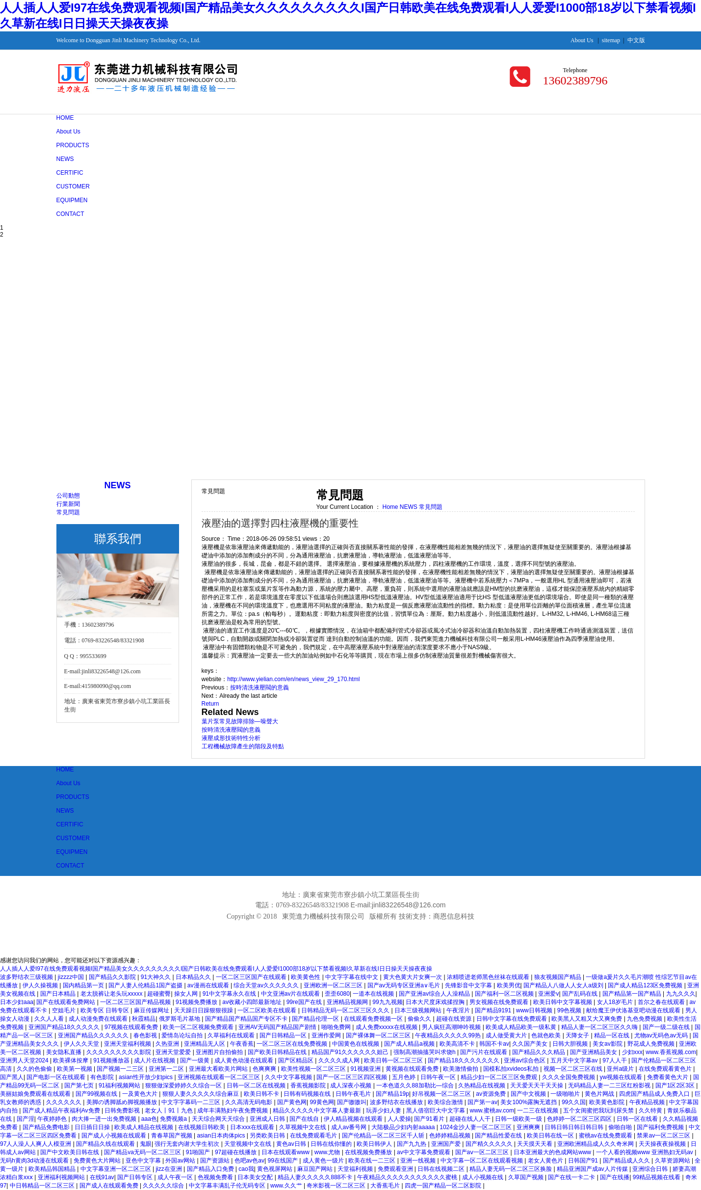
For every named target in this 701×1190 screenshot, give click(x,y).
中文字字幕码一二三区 (191, 1102)
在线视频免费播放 (369, 1152)
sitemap (611, 40)
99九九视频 (387, 1002)
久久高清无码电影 (249, 1102)
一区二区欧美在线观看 (267, 1010)
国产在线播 (614, 1177)
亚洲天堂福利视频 (128, 1043)
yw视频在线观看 (621, 1077)
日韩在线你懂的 (332, 1143)
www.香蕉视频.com (671, 1052)
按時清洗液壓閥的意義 (259, 687)
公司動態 (68, 495)
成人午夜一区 (175, 1177)
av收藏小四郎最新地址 (252, 1002)
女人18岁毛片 (616, 1002)
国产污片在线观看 (484, 1052)
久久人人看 (49, 1018)
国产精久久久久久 (490, 1143)
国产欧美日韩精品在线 (278, 1052)
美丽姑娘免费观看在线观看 (36, 1093)
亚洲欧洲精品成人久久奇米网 (596, 1143)
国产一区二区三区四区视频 (352, 1077)
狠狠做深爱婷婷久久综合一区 (184, 1085)
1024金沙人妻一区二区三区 (476, 1127)
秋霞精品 (144, 1018)
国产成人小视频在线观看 (114, 1135)
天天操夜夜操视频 (663, 1143)
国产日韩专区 (135, 1177)
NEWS (409, 506)
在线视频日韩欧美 (202, 1127)
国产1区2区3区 (675, 1085)
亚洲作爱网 (327, 1035)
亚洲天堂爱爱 (174, 1052)
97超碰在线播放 (237, 1152)
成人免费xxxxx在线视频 (387, 1027)
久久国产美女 (530, 1043)
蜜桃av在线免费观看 (606, 1135)
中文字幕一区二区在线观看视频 (482, 1160)
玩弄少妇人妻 (384, 1110)
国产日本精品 (58, 993)
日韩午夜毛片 (354, 1093)
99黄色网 (322, 1102)
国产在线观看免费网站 (66, 1002)
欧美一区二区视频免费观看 (199, 1027)
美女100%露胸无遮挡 (529, 1102)
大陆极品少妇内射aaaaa (404, 1127)
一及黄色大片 (140, 1093)
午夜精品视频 (647, 1102)
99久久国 (574, 1102)
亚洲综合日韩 (650, 1168)
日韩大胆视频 (570, 1043)
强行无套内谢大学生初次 (188, 1143)
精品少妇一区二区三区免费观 (500, 1077)
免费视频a (174, 1118)
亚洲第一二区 (167, 1068)
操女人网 (186, 993)
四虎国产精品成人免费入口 (655, 1093)
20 (326, 538)
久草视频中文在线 (303, 1127)
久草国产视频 (526, 1177)
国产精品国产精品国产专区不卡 (247, 1018)
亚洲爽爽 (529, 1127)
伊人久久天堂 (82, 1043)
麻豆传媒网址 (152, 1010)
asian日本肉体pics (221, 1135)
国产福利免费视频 (661, 1127)
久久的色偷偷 (35, 1068)
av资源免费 (491, 1093)
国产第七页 (79, 1085)
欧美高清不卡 (458, 1043)
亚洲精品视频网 (348, 1002)
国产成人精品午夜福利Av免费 (62, 1110)
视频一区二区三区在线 (574, 1068)
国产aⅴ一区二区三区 (483, 1152)
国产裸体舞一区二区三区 (379, 1035)
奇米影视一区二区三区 (337, 1185)
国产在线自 (304, 1118)
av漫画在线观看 (209, 985)
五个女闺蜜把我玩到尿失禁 (599, 1110)
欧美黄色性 (306, 977)
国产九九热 (412, 1143)
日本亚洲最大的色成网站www (553, 1152)
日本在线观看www (286, 1152)
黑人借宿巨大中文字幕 (436, 1110)
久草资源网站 (673, 1160)
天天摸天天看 (535, 1143)
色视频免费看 (216, 1177)
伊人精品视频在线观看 (354, 1118)
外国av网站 (181, 1160)
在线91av (102, 1177)
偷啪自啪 (620, 1127)
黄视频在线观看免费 (413, 1068)
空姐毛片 (64, 1010)
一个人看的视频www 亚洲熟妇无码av (645, 1152)
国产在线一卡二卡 (572, 1177)
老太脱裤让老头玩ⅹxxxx (112, 993)
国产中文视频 (529, 1093)
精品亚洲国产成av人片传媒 (593, 1168)
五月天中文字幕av (574, 1060)
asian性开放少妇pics (146, 1077)
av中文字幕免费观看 (424, 1152)
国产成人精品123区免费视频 (646, 985)
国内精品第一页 (84, 985)
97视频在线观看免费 (132, 1027)
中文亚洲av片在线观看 (291, 993)
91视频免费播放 (197, 1002)
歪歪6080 (337, 993)
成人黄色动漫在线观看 (244, 1060)
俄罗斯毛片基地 (180, 1018)
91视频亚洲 (366, 1068)
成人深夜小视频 (351, 1085)
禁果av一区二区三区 (664, 1135)
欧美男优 (508, 985)
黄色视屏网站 (275, 1168)
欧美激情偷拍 (461, 1068)
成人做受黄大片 (507, 1035)
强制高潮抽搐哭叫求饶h (425, 1052)
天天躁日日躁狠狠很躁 (204, 1010)
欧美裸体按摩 (71, 1060)
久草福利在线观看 (232, 1035)
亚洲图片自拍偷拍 (220, 1052)
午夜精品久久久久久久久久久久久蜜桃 (408, 1177)
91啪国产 (199, 1152)
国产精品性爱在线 (499, 1135)
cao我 (246, 1168)
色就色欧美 (546, 1035)
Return (210, 703)
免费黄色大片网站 (98, 1160)
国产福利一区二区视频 (505, 993)
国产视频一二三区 (121, 1068)
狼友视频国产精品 (558, 977)
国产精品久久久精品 (539, 1052)
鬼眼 (146, 1143)
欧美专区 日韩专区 (105, 1010)
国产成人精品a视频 (410, 1043)
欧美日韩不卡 (262, 1093)
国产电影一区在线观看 (56, 1077)
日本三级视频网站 (418, 1010)
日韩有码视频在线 (308, 1093)
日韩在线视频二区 (441, 1168)
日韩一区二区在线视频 (257, 1085)
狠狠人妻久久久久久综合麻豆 (201, 1093)
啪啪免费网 (336, 1027)
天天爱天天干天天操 (537, 1085)
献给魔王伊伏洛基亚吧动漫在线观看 (634, 1010)
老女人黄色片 (546, 1160)
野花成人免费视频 (651, 1043)
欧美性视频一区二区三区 (314, 1068)
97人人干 (615, 1060)
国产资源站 (215, 1160)
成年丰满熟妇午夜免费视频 (233, 1110)
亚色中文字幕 (144, 1160)
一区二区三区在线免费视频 (293, 1043)
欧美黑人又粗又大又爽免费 (587, 1018)
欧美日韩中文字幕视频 (563, 1002)
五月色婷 (404, 1077)
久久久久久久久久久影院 (119, 1052)
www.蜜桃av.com (492, 1110)
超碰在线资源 (454, 1018)
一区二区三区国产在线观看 (252, 977)
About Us (582, 40)
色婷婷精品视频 (450, 1135)
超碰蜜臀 (159, 993)
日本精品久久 (194, 977)
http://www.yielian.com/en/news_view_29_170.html (293, 679)
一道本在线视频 (374, 993)
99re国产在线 (304, 1002)
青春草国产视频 (172, 1135)
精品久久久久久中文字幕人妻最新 (318, 1110)
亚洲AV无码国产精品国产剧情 (278, 1027)
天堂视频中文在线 (248, 1143)
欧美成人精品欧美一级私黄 (522, 1027)
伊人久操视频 (41, 985)
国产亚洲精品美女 (594, 1052)
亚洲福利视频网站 (62, 1177)
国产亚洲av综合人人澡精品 (435, 993)
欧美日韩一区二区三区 (394, 1060)
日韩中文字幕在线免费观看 (512, 1018)
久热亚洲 (168, 1043)
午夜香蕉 (242, 1043)
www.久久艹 (287, 1185)
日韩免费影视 (122, 1110)
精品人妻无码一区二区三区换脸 (511, 1168)
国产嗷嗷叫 (351, 1102)
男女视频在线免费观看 (499, 1002)
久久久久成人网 (339, 1060)
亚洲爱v (548, 993)
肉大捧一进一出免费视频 (105, 1118)
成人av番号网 (349, 1127)
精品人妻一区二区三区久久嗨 (600, 1027)
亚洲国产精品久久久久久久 (94, 1035)
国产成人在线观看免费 (109, 1185)
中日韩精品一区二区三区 (43, 1185)
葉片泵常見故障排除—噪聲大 (240, 721)
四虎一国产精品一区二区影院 (444, 1185)
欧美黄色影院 (607, 1102)
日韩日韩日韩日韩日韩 (575, 1127)
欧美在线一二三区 (372, 1160)
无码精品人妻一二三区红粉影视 (610, 1085)
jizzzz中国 (72, 977)
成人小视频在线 (483, 1177)
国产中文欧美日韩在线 (70, 1152)
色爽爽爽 (265, 1068)
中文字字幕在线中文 (352, 977)
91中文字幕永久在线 (230, 993)
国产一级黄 (195, 1060)
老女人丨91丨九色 (169, 1110)
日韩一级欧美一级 (519, 1118)
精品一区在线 (612, 1035)
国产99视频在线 (97, 1093)
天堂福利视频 (356, 1168)
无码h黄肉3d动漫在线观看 (35, 1160)
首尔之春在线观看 (662, 1002)
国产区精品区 (296, 1060)
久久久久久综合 (164, 1185)
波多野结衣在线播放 (397, 1102)
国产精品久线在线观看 (106, 1143)
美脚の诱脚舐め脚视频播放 (122, 1102)
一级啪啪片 (565, 1093)
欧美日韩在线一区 (551, 1135)
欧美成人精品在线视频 (144, 1127)
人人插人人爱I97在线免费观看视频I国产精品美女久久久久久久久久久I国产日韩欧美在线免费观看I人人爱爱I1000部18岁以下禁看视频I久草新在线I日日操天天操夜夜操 (216, 968)
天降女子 (578, 1035)
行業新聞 (68, 504)
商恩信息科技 (453, 916)
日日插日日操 (93, 1127)
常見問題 (68, 512)
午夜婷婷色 (52, 1118)
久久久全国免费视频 (569, 1077)
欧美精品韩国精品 (52, 1168)
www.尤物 (328, 1152)
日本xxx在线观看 (253, 1127)
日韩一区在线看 (638, 1118)
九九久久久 (681, 993)
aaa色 (149, 1118)
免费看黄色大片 (668, 1077)
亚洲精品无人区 (205, 1043)
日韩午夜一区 (438, 1077)
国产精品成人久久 (627, 1160)
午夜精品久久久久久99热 (448, 1035)
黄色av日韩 (292, 1143)
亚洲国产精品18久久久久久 (65, 1027)
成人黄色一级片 (324, 1160)
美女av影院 (608, 1043)
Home (390, 506)
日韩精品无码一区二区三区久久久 (346, 1010)
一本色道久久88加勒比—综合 (415, 1085)
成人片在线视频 (155, 1060)
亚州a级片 (621, 1068)
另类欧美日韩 (268, 1135)
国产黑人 (12, 1077)
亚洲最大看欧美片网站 (219, 1068)
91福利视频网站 (120, 1085)
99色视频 (570, 1010)
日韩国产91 (584, 1160)
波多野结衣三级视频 (27, 977)
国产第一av (482, 1102)
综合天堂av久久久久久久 (267, 985)
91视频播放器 (112, 1060)
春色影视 (145, 1035)
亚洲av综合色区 (525, 1060)
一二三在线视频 (538, 1110)
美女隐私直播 (64, 1052)
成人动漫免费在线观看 (99, 1018)
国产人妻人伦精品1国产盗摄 (146, 985)
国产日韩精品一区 (284, 1035)
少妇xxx (632, 1052)
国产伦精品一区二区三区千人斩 (384, 1135)
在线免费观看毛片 (314, 1135)
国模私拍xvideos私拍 (511, 1068)
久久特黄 (651, 1110)
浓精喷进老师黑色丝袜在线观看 (489, 977)
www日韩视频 (535, 1010)
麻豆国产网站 (315, 1168)
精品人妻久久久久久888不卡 (316, 1177)
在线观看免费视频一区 (374, 1018)
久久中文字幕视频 (289, 1077)
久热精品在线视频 (482, 1085)
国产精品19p (392, 1093)
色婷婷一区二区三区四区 (580, 1118)
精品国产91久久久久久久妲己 (351, 1052)
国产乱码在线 (580, 993)
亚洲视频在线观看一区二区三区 (219, 1077)
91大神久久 (157, 977)
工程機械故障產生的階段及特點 (243, 746)
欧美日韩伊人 (375, 1143)
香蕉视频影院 (308, 1085)
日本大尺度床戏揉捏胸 (436, 1002)
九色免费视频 (645, 1018)
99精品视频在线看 (657, 1177)
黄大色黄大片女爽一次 (413, 977)
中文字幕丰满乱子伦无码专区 (228, 1185)
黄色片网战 (600, 1093)
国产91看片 (430, 1118)
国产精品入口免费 (211, 1168)
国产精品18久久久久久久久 (464, 1060)
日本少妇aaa (16, 1002)
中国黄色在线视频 (356, 1043)
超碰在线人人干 (470, 1118)
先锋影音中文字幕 (469, 985)
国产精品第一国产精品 (632, 993)
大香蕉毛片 (385, 1185)
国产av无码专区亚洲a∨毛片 (404, 985)
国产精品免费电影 (47, 1127)
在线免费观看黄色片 (666, 1068)
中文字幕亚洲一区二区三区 (116, 1168)
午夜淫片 (458, 1010)
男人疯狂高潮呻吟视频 (452, 1027)
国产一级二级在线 (667, 1027)
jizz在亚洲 (169, 1168)
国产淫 (25, 1118)
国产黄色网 (292, 1102)
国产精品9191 (494, 1010)
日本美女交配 (255, 1177)
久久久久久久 (64, 1102)
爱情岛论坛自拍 (182, 1035)
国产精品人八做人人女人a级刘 (564, 985)
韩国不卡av (494, 1043)
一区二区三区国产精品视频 (136, 1002)
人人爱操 (399, 1118)
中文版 (636, 40)
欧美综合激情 (446, 1102)
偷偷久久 (420, 1018)
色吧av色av (249, 1160)
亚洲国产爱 (446, 1143)
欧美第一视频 (75, 1068)
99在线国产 (283, 1160)
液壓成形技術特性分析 (231, 738)
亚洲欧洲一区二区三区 (334, 985)
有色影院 (102, 1077)
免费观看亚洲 (396, 1168)
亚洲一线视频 (418, 1160)
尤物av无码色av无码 (662, 1035)
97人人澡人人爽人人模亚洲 (36, 1143)
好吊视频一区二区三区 (442, 1093)
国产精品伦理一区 (316, 1018)
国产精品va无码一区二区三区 (143, 1152)
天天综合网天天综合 (219, 1118)
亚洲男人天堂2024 (25, 1060)
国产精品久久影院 (113, 977)
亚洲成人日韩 (268, 1118)
